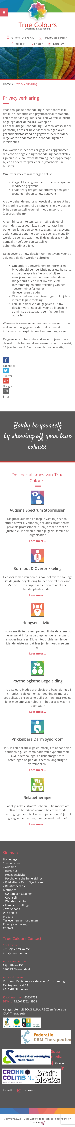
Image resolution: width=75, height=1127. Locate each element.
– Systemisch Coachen (18, 894)
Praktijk (8, 916)
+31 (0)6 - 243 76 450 (22, 37)
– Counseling (11, 897)
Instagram (56, 43)
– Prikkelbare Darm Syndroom (23, 882)
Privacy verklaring (15, 924)
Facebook (18, 43)
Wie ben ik (10, 913)
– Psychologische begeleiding (22, 878)
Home (7, 84)
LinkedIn (36, 43)
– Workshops (11, 909)
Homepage (10, 859)
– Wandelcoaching (15, 901)
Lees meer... (37, 541)
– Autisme (9, 867)
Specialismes (11, 863)
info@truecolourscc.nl (56, 37)
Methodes (9, 890)
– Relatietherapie (14, 886)
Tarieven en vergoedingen (20, 920)
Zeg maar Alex (56, 1116)
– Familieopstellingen (17, 905)
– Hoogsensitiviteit (15, 874)
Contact (8, 928)
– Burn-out (10, 871)
